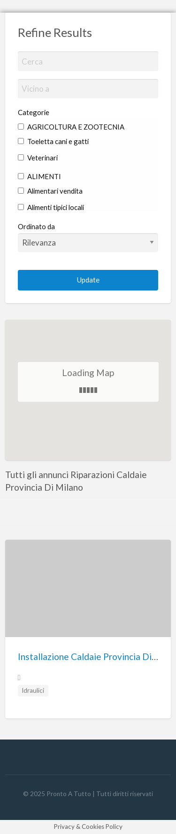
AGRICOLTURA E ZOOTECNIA (71, 127)
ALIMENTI (39, 176)
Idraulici (33, 690)
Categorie (33, 112)
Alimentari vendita (50, 191)
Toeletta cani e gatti (53, 141)
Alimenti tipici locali (51, 207)
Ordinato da (88, 237)
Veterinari (38, 157)
